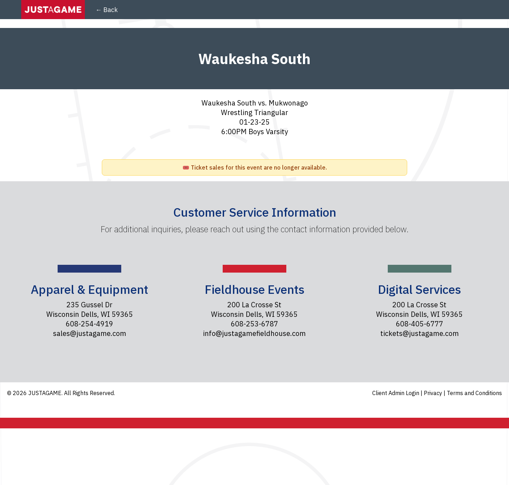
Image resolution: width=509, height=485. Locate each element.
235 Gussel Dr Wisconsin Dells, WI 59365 (89, 309)
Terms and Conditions (474, 392)
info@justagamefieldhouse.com (254, 333)
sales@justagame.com (89, 333)
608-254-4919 (89, 324)
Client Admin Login (396, 392)
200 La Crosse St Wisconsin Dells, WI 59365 (254, 309)
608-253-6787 (254, 324)
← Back (106, 10)
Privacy (434, 392)
